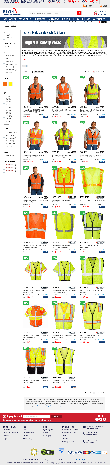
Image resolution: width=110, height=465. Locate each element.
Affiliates (65, 438)
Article (64, 435)
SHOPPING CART (102, 11)
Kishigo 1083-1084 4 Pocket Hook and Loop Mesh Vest (34, 245)
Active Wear (25, 19)
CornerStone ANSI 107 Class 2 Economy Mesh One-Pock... (90, 155)
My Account (90, 6)
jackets (50, 405)
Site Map (25, 435)
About (25, 429)
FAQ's (5, 438)
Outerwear (40, 19)
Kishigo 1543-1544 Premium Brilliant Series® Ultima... (35, 380)
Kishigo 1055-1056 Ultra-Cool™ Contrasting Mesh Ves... (62, 200)
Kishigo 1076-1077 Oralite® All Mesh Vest (92, 200)
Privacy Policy (27, 438)
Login (105, 6)
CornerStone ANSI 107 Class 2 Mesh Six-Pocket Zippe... (35, 200)
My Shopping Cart (48, 435)
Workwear (54, 19)
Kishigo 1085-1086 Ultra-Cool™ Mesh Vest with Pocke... (62, 245)
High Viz (66, 19)
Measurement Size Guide (70, 429)
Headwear (78, 19)
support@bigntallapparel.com (96, 425)
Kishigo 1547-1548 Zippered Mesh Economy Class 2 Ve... (63, 380)
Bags (87, 19)
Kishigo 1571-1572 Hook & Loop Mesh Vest (91, 290)
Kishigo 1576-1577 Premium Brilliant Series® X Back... (64, 335)
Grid (25, 71)
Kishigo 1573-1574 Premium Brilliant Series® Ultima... (35, 335)
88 (57, 32)
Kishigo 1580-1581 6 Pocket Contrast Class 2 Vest (89, 335)
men (5, 19)
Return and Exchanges (10, 432)
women (12, 19)
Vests (24, 65)
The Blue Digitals (81, 459)
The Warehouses (28, 432)
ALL (91, 22)
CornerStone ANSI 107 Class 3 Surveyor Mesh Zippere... (62, 155)
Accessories (99, 19)
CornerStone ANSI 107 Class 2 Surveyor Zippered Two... (33, 155)
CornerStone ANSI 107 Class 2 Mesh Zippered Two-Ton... (92, 110)
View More (6, 124)
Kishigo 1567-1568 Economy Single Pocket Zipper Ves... (64, 290)
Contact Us (6, 429)
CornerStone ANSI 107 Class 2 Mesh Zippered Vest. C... (64, 110)
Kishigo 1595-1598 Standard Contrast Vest (89, 245)
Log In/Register (47, 429)
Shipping (6, 435)
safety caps (60, 405)
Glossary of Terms (68, 441)
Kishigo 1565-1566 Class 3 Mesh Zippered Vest (34, 290)
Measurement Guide (69, 432)
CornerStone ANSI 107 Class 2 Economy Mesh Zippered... (33, 110)
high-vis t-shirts (42, 405)
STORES (104, 22)
